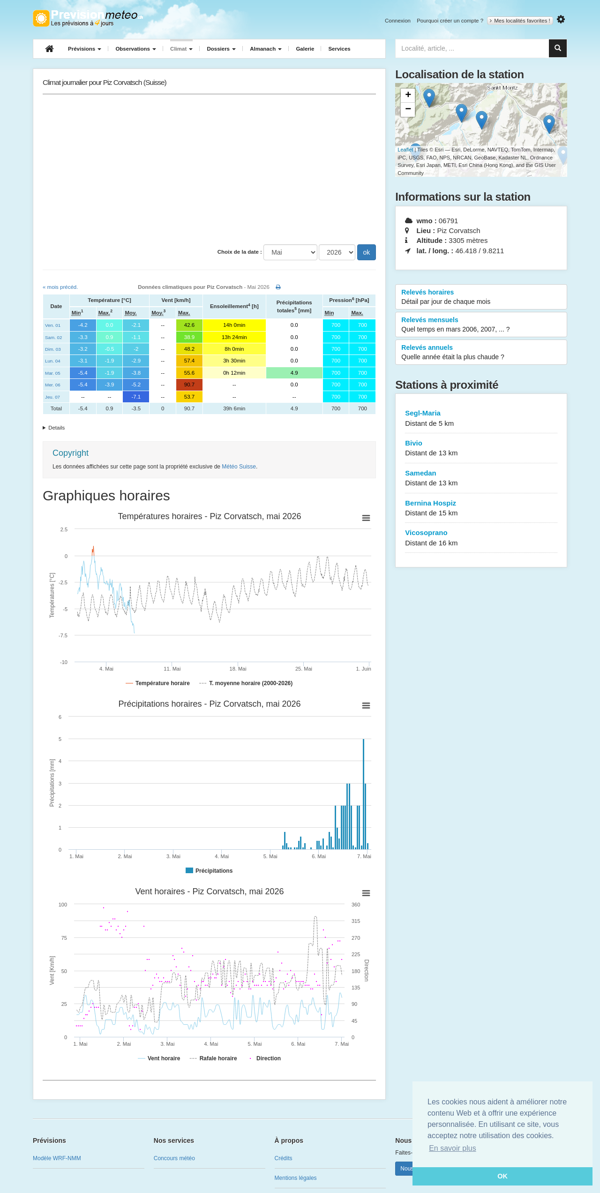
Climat (181, 49)
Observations (135, 49)
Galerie (305, 49)
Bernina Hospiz (481, 508)
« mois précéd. (60, 287)
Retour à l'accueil (88, 18)
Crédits (283, 1158)
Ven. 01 (52, 325)
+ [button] (408, 96)
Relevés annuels (481, 353)
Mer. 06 (52, 384)
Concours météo (174, 1158)
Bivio (481, 448)
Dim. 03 (53, 349)
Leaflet (405, 149)
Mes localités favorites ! (520, 20)
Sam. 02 (53, 337)
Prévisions (84, 49)
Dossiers (221, 49)
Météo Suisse (239, 466)
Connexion (398, 20)
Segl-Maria (481, 418)
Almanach (266, 49)
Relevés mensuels (481, 325)
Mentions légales (296, 1178)
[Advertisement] (209, 169)
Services (339, 49)
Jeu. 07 (52, 397)
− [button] (408, 110)
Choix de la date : (240, 252)
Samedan (481, 478)
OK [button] (502, 1176)
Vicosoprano (481, 538)
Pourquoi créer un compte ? (450, 20)
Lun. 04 (52, 360)
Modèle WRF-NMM (57, 1158)
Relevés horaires (481, 297)
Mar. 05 (52, 373)
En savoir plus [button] (452, 1148)
